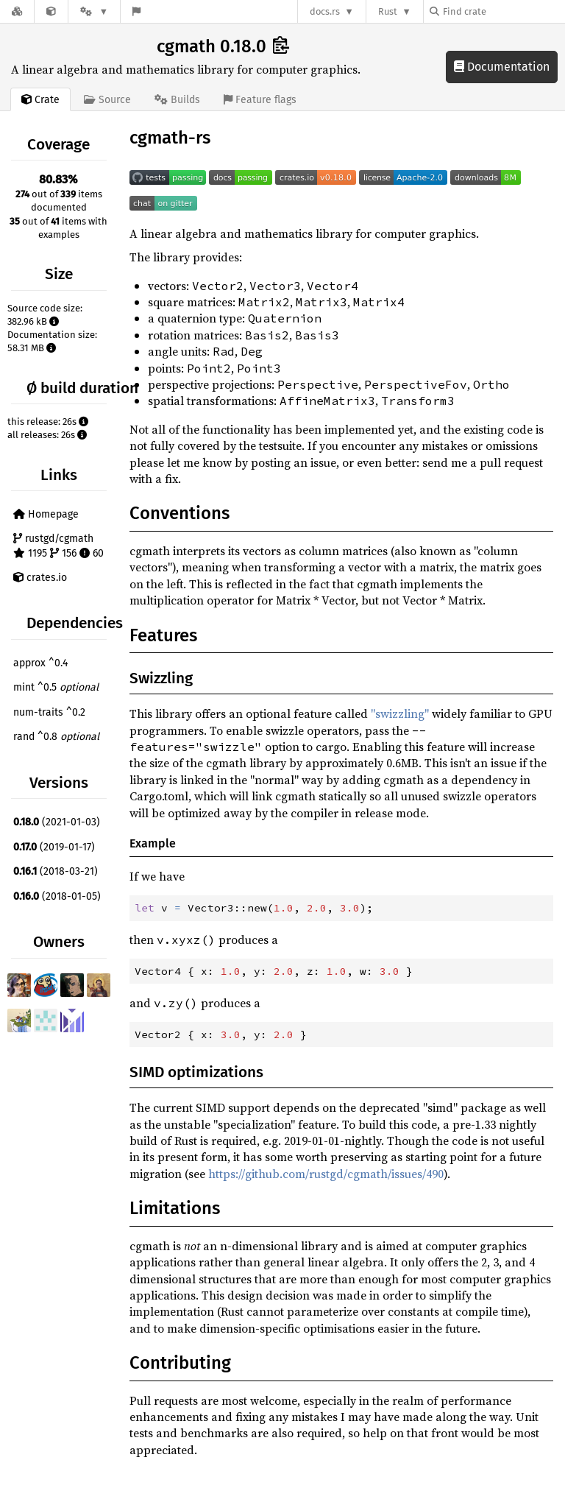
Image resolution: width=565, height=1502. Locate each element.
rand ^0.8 (56, 736)
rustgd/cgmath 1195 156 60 (58, 546)
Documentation (502, 67)
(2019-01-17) (54, 847)
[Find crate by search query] (503, 11)
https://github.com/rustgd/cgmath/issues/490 (326, 1174)
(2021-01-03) (56, 822)
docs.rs (325, 11)
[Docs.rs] (17, 11)
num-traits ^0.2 (49, 712)
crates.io (40, 577)
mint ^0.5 (56, 687)
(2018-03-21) (55, 871)
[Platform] (94, 11)
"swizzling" (400, 713)
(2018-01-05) (57, 896)
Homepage (46, 514)
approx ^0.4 (40, 663)
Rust (387, 11)
